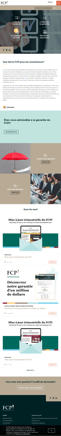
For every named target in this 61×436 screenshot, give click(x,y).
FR (55, 8)
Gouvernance (6, 423)
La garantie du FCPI (16, 36)
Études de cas (35, 420)
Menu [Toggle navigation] (51, 2)
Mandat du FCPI (7, 418)
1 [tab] (27, 52)
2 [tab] (29, 52)
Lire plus (53, 262)
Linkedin (9, 50)
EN (53, 8)
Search (58, 3)
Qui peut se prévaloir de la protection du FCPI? (44, 418)
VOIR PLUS (45, 162)
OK (51, 430)
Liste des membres (16, 23)
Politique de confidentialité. (22, 434)
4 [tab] (34, 52)
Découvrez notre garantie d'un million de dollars (25, 308)
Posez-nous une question (30, 388)
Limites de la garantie (44, 23)
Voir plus (15, 192)
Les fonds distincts (8, 420)
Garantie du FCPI (36, 415)
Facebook (3, 50)
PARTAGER (10, 107)
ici (25, 78)
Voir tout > (30, 370)
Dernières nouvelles (44, 36)
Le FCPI (5, 415)
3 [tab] (31, 52)
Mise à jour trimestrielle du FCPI (18, 257)
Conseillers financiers (40, 8)
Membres (49, 8)
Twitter (6, 50)
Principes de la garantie (38, 423)
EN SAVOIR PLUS (11, 132)
